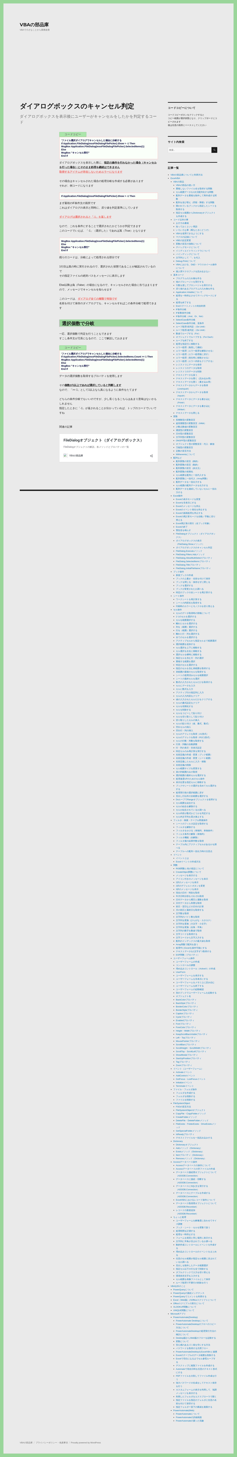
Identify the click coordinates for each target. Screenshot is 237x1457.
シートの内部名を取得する (189, 603)
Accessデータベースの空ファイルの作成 (195, 1169)
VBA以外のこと (178, 1286)
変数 (175, 416)
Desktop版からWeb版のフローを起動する (196, 1338)
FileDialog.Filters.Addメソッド (190, 554)
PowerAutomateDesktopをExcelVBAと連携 (196, 1351)
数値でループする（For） (188, 333)
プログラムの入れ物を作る (189, 278)
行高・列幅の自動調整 (186, 744)
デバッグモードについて (187, 247)
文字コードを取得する (186, 934)
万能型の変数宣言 (184, 447)
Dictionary (178, 1141)
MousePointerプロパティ (188, 1041)
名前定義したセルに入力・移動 (191, 761)
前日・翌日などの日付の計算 (190, 906)
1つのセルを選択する (186, 616)
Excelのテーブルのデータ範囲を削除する (195, 1355)
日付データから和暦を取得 (189, 903)
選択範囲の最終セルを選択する (191, 775)
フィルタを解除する (185, 827)
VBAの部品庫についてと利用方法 (187, 175)
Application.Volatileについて (189, 292)
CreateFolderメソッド (186, 1117)
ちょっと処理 (179, 1217)
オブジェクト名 (183, 996)
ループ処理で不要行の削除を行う (192, 1282)
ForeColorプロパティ (186, 1027)
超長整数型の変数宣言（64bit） (191, 423)
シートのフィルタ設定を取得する (192, 823)
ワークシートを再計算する (189, 599)
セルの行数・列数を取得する (190, 741)
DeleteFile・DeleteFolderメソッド (192, 1120)
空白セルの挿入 (183, 727)
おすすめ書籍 (182, 223)
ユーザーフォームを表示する (190, 975)
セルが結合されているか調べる (191, 810)
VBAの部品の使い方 (185, 185)
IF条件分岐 (181, 309)
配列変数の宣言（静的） (187, 461)
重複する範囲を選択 (185, 661)
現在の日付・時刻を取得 (187, 892)
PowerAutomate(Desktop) (185, 1317)
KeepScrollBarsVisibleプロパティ (192, 1034)
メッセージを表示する (186, 875)
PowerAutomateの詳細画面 (189, 1417)
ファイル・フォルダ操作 (185, 1089)
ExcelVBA (175, 178)
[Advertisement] (118, 74)
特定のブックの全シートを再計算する (194, 592)
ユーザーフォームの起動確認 (190, 989)
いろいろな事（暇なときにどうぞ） (193, 230)
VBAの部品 (178, 181)
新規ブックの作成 (184, 575)
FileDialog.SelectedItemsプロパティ (193, 561)
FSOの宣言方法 (183, 1106)
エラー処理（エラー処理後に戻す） (193, 354)
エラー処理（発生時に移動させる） (193, 357)
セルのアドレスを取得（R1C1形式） (193, 737)
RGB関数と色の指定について (190, 868)
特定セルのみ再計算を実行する (191, 751)
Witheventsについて (185, 454)
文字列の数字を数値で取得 (189, 930)
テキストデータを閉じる (187, 413)
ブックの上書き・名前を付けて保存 (193, 578)
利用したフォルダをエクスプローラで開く (196, 1396)
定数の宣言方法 (183, 451)
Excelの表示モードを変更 (188, 499)
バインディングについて (187, 254)
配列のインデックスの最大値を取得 (193, 941)
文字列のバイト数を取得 (187, 917)
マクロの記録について (186, 237)
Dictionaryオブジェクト (187, 1144)
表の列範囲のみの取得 (186, 772)
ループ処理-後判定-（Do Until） (191, 330)
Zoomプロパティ (184, 1065)
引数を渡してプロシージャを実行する (194, 285)
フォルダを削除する (185, 1096)
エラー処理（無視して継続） (190, 347)
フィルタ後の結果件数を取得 (190, 841)
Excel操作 (178, 496)
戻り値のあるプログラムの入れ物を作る (195, 288)
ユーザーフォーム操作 (184, 958)
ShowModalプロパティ (187, 1055)
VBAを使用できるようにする (190, 233)
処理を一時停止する (185, 1234)
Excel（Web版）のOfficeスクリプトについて (194, 1300)
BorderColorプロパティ (187, 1006)
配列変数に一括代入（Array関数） (192, 478)
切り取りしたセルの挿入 (187, 720)
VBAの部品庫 (34, 24)
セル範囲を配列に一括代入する (191, 475)
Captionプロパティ (185, 1013)
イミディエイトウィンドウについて (193, 250)
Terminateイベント (185, 1086)
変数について (182, 1341)
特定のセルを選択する (186, 665)
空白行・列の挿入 (184, 730)
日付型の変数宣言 (184, 433)
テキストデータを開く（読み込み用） (194, 378)
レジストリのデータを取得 (189, 368)
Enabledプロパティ (185, 1020)
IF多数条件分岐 (183, 313)
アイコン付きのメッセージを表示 (192, 879)
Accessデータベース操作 (185, 1162)
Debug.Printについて (186, 261)
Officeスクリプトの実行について (189, 1303)
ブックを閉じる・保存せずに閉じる (193, 582)
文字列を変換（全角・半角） (190, 927)
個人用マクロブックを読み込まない (193, 271)
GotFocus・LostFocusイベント (191, 1079)
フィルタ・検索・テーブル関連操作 (190, 820)
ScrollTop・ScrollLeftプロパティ (191, 1051)
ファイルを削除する (185, 1100)
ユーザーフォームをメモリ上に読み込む (195, 982)
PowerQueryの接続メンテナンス (188, 1293)
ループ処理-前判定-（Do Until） (191, 326)
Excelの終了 (182, 527)
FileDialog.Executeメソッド (189, 551)
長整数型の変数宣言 (185, 420)
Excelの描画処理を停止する (189, 513)
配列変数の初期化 (184, 471)
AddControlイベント (185, 1075)
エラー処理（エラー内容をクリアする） (195, 361)
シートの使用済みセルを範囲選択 (192, 675)
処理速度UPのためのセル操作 (190, 779)
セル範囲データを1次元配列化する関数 (194, 192)
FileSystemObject (181, 1103)
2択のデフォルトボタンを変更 (190, 886)
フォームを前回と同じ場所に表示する (194, 1238)
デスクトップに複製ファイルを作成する (195, 1365)
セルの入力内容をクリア (187, 696)
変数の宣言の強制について (189, 244)
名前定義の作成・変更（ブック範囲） (194, 754)
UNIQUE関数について (184, 1310)
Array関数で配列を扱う (187, 944)
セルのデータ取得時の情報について (193, 613)
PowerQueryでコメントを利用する (190, 1296)
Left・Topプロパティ (186, 1037)
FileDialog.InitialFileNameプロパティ (193, 568)
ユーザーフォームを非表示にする (192, 979)
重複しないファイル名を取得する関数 (194, 188)
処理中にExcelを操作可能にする (191, 948)
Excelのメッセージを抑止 (188, 506)
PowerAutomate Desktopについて (192, 1320)
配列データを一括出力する (189, 482)
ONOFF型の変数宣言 (186, 440)
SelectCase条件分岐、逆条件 (190, 323)
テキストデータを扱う (186, 375)
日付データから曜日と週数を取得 (192, 899)
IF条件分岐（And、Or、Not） (190, 316)
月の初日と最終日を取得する (190, 910)
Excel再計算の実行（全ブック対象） (193, 523)
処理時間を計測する (185, 1231)
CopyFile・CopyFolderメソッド (191, 1113)
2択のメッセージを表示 (187, 882)
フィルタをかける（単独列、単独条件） (195, 830)
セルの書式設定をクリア (187, 703)
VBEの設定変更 (183, 240)
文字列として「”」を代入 (188, 257)
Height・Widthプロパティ (188, 1031)
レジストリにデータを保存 (189, 364)
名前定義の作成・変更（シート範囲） (194, 758)
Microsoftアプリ (178, 1314)
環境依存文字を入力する (187, 1276)
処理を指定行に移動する (187, 344)
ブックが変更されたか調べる (190, 589)
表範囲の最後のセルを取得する (191, 672)
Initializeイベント (184, 1082)
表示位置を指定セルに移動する (191, 782)
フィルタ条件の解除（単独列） (191, 834)
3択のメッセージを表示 (187, 889)
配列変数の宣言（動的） (187, 464)
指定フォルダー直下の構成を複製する (194, 1407)
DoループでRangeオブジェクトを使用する (196, 799)
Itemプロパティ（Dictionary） (190, 1155)
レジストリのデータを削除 (189, 371)
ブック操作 (178, 571)
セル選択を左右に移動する (189, 651)
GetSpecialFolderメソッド (188, 1131)
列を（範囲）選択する (186, 627)
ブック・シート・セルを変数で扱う (193, 1227)
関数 (175, 865)
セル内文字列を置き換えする (190, 817)
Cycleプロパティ (184, 1017)
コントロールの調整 (185, 965)
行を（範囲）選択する (186, 630)
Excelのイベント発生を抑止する (191, 509)
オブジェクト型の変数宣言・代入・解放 (195, 444)
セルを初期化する (184, 706)
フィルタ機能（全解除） (187, 837)
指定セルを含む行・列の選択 (190, 658)
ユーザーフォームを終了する (190, 986)
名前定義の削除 (183, 765)
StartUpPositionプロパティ (188, 1058)
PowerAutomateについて (188, 1414)
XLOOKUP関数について (185, 1307)
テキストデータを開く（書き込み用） (194, 382)
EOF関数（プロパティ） (188, 955)
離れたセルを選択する (186, 623)
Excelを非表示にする (186, 502)
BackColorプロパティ (186, 999)
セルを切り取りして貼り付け (190, 716)
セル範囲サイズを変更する (189, 768)
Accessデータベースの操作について (193, 1165)
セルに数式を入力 (184, 689)
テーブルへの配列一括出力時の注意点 (194, 851)
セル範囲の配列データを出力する (192, 485)
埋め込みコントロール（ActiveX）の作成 (195, 968)
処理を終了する (183, 302)
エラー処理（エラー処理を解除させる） (195, 351)
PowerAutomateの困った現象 (190, 1421)
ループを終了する (184, 340)
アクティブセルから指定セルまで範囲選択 (196, 641)
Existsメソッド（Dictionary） (190, 1151)
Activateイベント (184, 1072)
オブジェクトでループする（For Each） (195, 337)
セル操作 (177, 609)
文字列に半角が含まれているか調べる (194, 1241)
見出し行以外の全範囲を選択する (192, 796)
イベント (177, 854)
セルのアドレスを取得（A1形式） (192, 734)
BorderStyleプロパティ (187, 1010)
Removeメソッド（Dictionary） (191, 1158)
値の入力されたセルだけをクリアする (194, 699)
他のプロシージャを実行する (190, 282)
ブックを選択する (184, 585)
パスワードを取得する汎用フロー (192, 1348)
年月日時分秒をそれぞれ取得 (190, 896)
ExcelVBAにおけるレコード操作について (195, 1200)
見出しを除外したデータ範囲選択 (192, 1265)
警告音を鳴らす (183, 530)
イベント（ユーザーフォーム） (188, 1068)
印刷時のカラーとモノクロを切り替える (195, 606)
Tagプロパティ (183, 1062)
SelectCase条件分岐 (185, 320)
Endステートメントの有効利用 (190, 306)
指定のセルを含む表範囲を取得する (193, 668)
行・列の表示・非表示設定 (189, 747)
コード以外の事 (180, 219)
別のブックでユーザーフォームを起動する (196, 993)
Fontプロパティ (183, 1024)
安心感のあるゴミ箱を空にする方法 (193, 1345)
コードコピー (73, 134)
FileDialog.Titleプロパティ (188, 565)
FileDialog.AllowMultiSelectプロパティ (194, 558)
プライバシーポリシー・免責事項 (52, 1442)
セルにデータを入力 (185, 685)
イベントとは (182, 858)
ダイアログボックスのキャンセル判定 (194, 547)
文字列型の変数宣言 (185, 437)
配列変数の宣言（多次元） (189, 468)
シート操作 (178, 596)
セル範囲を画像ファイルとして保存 (193, 1279)
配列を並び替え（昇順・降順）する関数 (195, 202)
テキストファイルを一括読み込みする (194, 1138)
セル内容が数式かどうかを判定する (193, 813)
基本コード (178, 275)
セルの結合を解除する (186, 806)
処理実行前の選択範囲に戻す (190, 792)
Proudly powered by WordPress (86, 1442)
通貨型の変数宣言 (184, 430)
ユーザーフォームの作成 (187, 961)
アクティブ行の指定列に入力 (190, 692)
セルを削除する (183, 710)
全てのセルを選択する (186, 637)
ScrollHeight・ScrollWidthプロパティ (193, 1048)
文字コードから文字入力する (190, 937)
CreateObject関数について (188, 872)
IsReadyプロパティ (185, 1134)
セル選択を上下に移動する (189, 647)
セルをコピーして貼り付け (189, 713)
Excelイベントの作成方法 (188, 861)
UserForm (180, 972)
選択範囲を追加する (185, 644)
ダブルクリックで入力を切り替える (193, 1272)
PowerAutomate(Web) (183, 1410)
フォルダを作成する (185, 1093)
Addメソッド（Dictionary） (189, 1148)
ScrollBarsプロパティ (186, 1044)
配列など (177, 458)
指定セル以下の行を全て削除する (192, 1269)
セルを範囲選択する (185, 620)
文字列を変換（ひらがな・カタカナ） (194, 920)
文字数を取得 (182, 913)
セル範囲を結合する (185, 803)
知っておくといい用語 (186, 226)
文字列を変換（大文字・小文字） (192, 924)
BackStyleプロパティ (186, 1003)
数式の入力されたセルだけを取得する (194, 682)
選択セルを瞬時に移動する (189, 654)
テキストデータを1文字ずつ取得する (193, 951)
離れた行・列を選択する (187, 634)
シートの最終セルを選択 (187, 678)
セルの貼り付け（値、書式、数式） (193, 723)
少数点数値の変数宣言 (186, 427)
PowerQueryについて (183, 1289)
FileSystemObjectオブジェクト (191, 1110)
